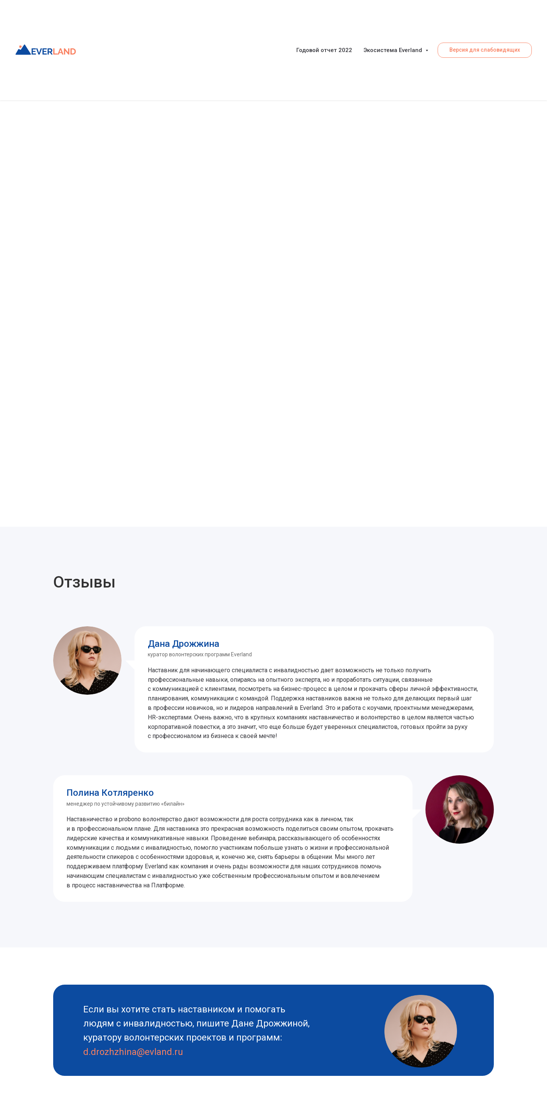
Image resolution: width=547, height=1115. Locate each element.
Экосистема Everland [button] (394, 50)
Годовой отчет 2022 (324, 50)
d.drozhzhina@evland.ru (133, 1052)
